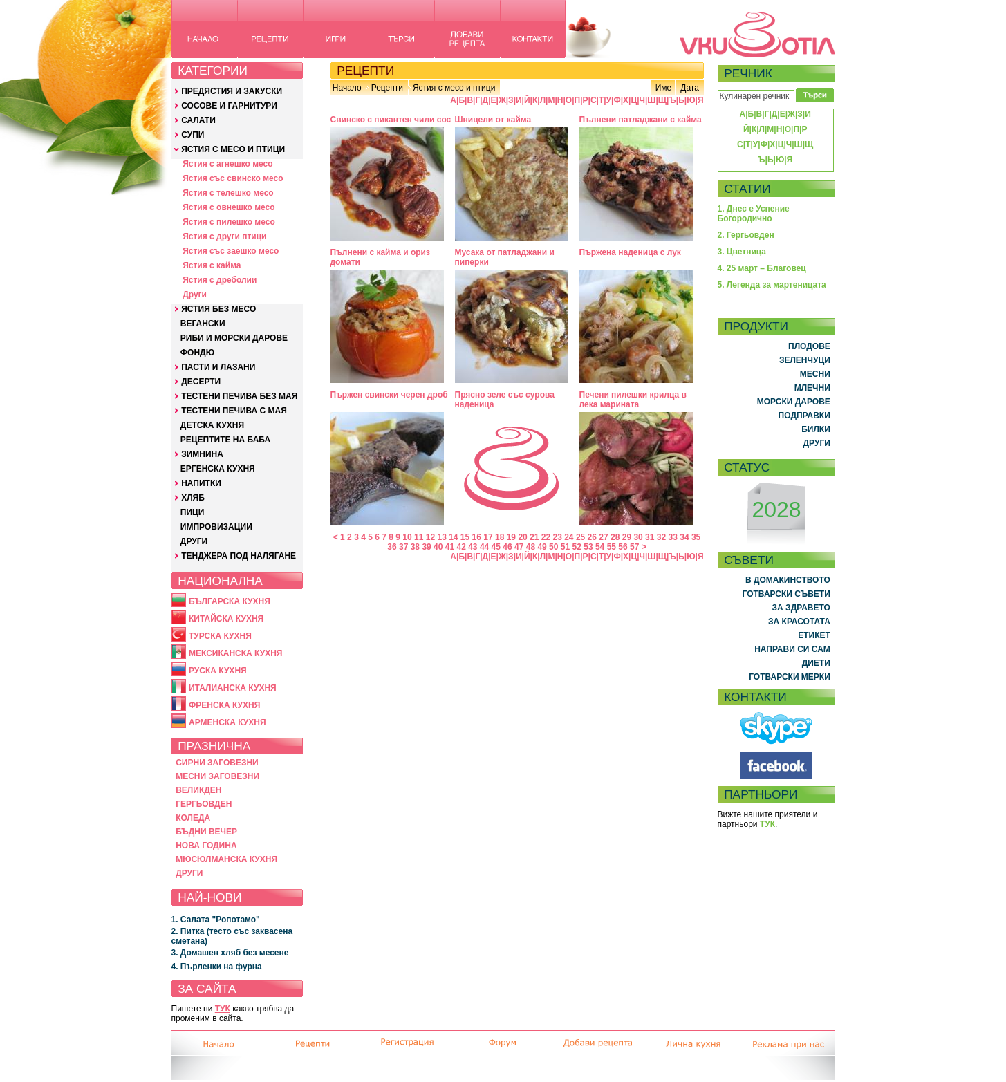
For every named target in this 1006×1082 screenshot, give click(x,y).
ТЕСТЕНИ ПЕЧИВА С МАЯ (234, 411)
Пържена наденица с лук (630, 252)
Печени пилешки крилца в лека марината (633, 399)
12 (430, 537)
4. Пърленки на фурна (216, 966)
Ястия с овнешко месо (228, 207)
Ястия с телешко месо (228, 193)
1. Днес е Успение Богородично (754, 213)
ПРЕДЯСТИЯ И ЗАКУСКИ (231, 91)
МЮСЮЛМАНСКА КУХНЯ (226, 859)
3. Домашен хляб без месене (230, 953)
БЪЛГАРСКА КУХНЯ (229, 601)
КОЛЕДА (193, 818)
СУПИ (192, 135)
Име (663, 88)
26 (592, 537)
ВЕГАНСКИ (202, 323)
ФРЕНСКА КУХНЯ (224, 705)
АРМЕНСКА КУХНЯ (227, 722)
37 (403, 547)
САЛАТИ (198, 120)
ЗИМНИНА (202, 454)
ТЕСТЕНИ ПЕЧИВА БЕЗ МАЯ (239, 396)
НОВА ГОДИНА (206, 845)
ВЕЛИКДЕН (198, 790)
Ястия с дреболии (220, 280)
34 (684, 537)
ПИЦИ (192, 512)
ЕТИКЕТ (814, 635)
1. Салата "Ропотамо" (215, 919)
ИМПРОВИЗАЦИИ (216, 527)
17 (487, 537)
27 (603, 537)
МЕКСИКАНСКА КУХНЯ (236, 653)
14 (453, 537)
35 (695, 537)
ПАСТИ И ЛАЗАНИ (218, 367)
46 (507, 547)
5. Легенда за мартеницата (772, 285)
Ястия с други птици (224, 236)
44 (484, 547)
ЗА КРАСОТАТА (799, 621)
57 (634, 547)
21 (534, 537)
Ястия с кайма (212, 265)
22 (545, 537)
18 (499, 537)
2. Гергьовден (746, 235)
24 (568, 537)
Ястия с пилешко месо (229, 222)
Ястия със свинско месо (233, 178)
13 (441, 537)
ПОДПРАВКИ (804, 415)
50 (553, 547)
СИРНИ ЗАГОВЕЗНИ (217, 762)
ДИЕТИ (816, 663)
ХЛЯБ (193, 498)
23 (556, 537)
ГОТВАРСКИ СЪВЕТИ (786, 594)
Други (195, 294)
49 (541, 547)
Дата (689, 88)
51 (565, 547)
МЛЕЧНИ (812, 388)
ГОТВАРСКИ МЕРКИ (789, 677)
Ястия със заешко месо (231, 251)
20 (522, 537)
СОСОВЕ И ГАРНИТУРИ (229, 106)
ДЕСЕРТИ (201, 381)
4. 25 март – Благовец (762, 268)
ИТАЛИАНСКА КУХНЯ (233, 688)
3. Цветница (742, 251)
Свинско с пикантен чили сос (390, 119)
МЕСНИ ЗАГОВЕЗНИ (217, 776)
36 (391, 547)
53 (588, 547)
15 (464, 537)
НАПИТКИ (201, 483)
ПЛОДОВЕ (809, 346)
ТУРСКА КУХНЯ (220, 636)
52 (576, 547)
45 (496, 547)
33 (673, 537)
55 (611, 547)
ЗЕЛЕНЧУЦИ (804, 360)
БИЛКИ (815, 429)
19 (511, 537)
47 (518, 547)
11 (418, 537)
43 (472, 547)
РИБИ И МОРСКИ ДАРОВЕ (234, 338)
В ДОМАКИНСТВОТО (787, 580)
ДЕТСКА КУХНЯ (212, 425)
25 (580, 537)
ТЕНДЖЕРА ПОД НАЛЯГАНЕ (238, 556)
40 (438, 547)
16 (476, 537)
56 (622, 547)
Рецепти (387, 88)
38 (415, 547)
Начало (347, 88)
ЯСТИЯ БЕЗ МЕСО (218, 309)
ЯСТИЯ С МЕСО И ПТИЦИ (233, 149)
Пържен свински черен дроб (389, 395)
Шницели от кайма (493, 119)
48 (530, 547)
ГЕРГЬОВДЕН (204, 804)
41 (449, 547)
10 (406, 537)
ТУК (222, 1009)
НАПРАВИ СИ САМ (792, 649)
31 (649, 537)
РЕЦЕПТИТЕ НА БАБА (225, 440)
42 (460, 547)
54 (599, 547)
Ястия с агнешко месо (227, 164)
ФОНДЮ (197, 352)
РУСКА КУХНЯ (218, 670)
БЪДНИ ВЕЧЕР (206, 832)
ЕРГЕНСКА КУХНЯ (217, 469)
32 (661, 537)
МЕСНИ (815, 374)
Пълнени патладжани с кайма (640, 119)
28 (615, 537)
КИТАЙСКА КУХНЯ (226, 619)
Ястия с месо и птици (454, 88)
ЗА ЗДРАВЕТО (801, 608)
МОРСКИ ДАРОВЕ (793, 402)
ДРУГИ (193, 541)
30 (637, 537)
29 (626, 537)
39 (426, 547)
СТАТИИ (747, 189)
